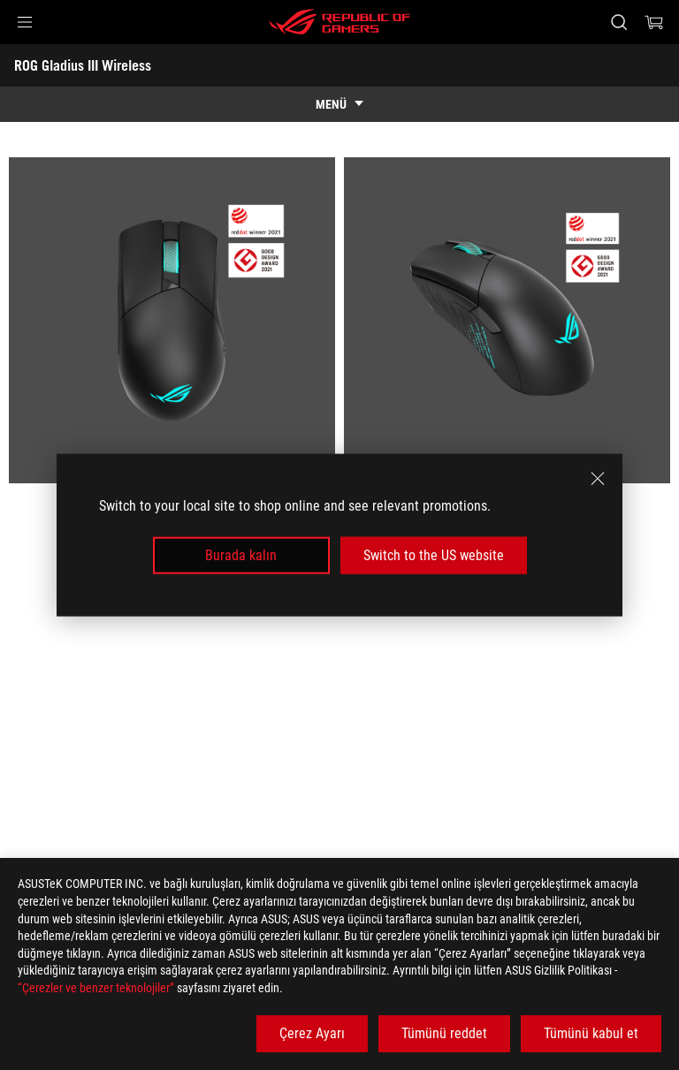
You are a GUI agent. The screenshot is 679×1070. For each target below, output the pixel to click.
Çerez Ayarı (312, 1033)
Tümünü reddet (444, 1033)
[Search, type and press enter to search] (618, 22)
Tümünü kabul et (591, 1033)
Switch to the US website (433, 555)
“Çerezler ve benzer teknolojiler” (96, 988)
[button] (24, 22)
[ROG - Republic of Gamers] (339, 22)
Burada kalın (241, 555)
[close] (597, 478)
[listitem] (172, 320)
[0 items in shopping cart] (654, 22)
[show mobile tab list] (339, 104)
